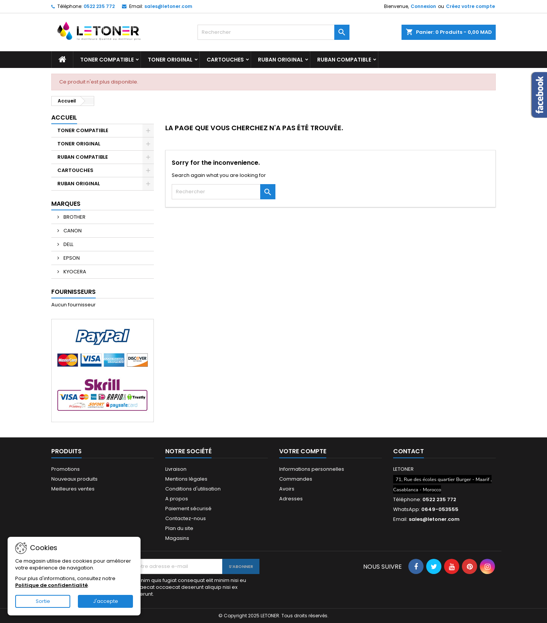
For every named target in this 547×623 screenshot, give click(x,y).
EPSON (71, 258)
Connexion (423, 6)
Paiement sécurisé (188, 508)
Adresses (291, 498)
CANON (72, 230)
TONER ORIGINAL (170, 59)
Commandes (295, 479)
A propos (176, 498)
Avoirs (286, 488)
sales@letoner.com (168, 6)
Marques (66, 203)
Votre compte (302, 451)
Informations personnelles (311, 469)
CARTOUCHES (225, 59)
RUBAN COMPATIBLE (344, 59)
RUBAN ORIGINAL (280, 59)
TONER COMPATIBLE (107, 59)
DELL (67, 244)
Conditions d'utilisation (193, 488)
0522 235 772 (99, 6)
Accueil (64, 117)
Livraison (176, 469)
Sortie (43, 601)
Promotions (65, 469)
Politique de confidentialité (51, 585)
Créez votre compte (470, 6)
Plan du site (179, 528)
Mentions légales (186, 479)
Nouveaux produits (74, 479)
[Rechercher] (273, 32)
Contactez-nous (185, 518)
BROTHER (73, 217)
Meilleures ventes (73, 488)
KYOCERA (74, 271)
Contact (408, 451)
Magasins (177, 538)
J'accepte (105, 601)
